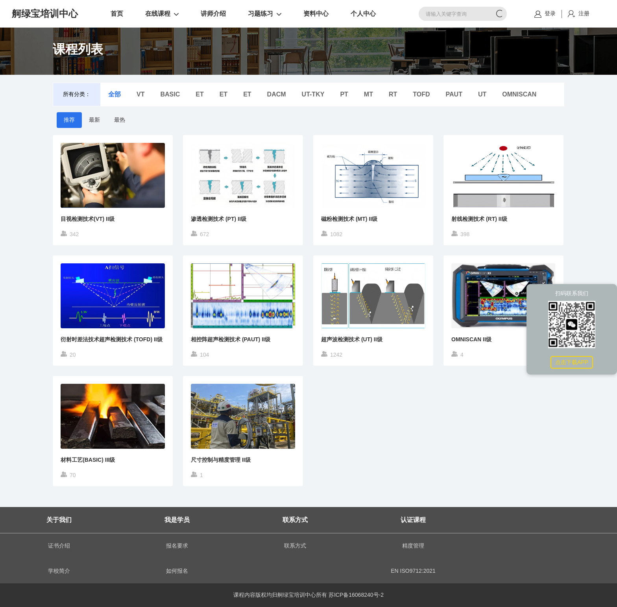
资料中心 (316, 13)
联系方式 (295, 545)
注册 (583, 14)
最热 (119, 120)
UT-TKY (313, 94)
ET (199, 94)
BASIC (170, 94)
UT (482, 94)
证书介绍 (59, 545)
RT (393, 94)
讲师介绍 (213, 13)
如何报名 (177, 571)
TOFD (421, 94)
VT (140, 94)
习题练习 (260, 13)
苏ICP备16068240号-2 (356, 595)
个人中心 (363, 13)
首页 (117, 13)
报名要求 (177, 545)
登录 (550, 14)
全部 (114, 94)
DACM (276, 94)
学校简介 (59, 571)
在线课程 (157, 13)
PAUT (454, 94)
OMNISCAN (519, 94)
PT (344, 94)
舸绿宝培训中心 (45, 14)
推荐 (69, 120)
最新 (94, 120)
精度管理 (413, 545)
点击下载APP (571, 362)
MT (368, 94)
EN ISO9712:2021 (413, 571)
